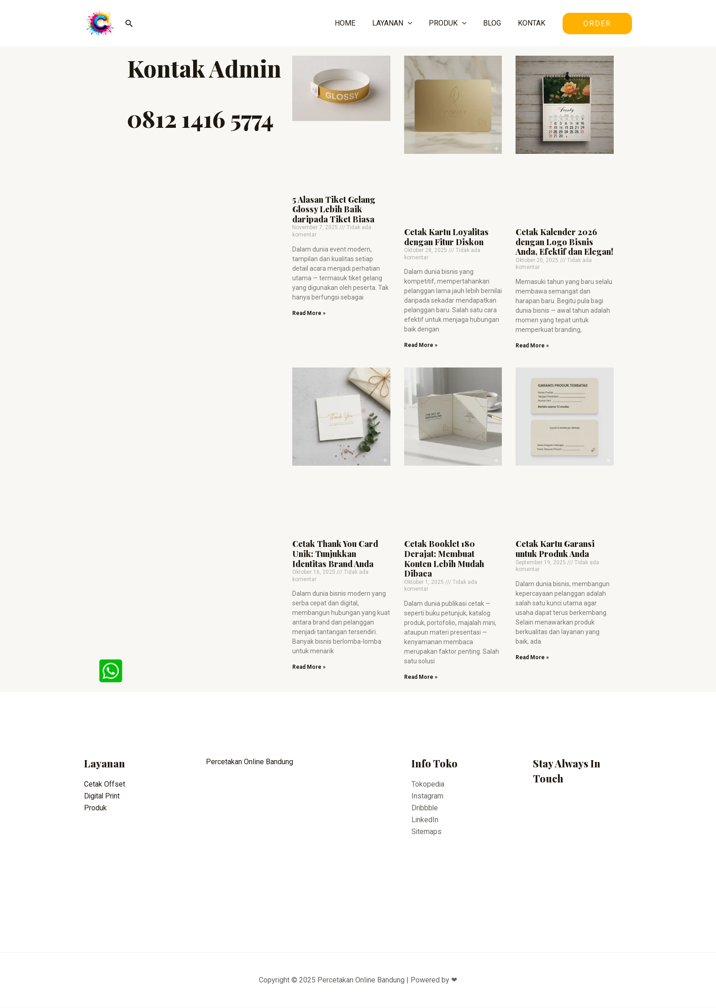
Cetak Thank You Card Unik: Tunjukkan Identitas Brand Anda (335, 554)
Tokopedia (428, 784)
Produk (95, 808)
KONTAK (532, 23)
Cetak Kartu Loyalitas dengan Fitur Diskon (446, 236)
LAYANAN (399, 23)
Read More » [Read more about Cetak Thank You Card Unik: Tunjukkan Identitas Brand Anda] (309, 667)
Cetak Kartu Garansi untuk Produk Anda (555, 549)
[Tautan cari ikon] (129, 23)
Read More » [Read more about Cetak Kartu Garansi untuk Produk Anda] (532, 657)
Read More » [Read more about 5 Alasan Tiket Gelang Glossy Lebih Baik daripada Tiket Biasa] (309, 313)
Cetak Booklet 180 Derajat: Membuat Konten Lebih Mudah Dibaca (444, 559)
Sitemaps (426, 832)
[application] (415, 23)
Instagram (427, 796)
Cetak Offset (104, 784)
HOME (354, 23)
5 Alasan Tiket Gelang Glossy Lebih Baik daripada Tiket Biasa (333, 209)
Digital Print (102, 796)
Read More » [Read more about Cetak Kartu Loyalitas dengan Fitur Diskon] (420, 345)
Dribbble (425, 808)
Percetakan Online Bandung (249, 762)
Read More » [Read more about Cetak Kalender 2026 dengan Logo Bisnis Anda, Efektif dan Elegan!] (532, 345)
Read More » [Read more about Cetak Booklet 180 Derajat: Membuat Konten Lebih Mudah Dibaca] (420, 677)
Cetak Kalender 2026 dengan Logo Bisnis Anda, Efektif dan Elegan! (564, 241)
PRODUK (453, 23)
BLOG (495, 23)
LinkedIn (425, 820)
